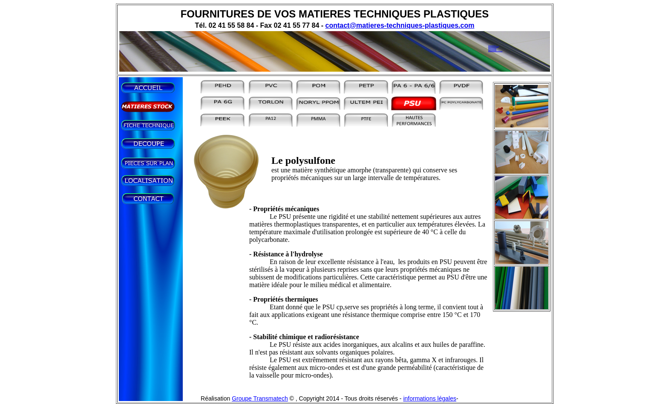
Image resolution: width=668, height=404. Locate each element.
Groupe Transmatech (260, 398)
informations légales (429, 398)
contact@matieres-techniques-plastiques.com (400, 25)
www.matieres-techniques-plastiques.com (495, 50)
